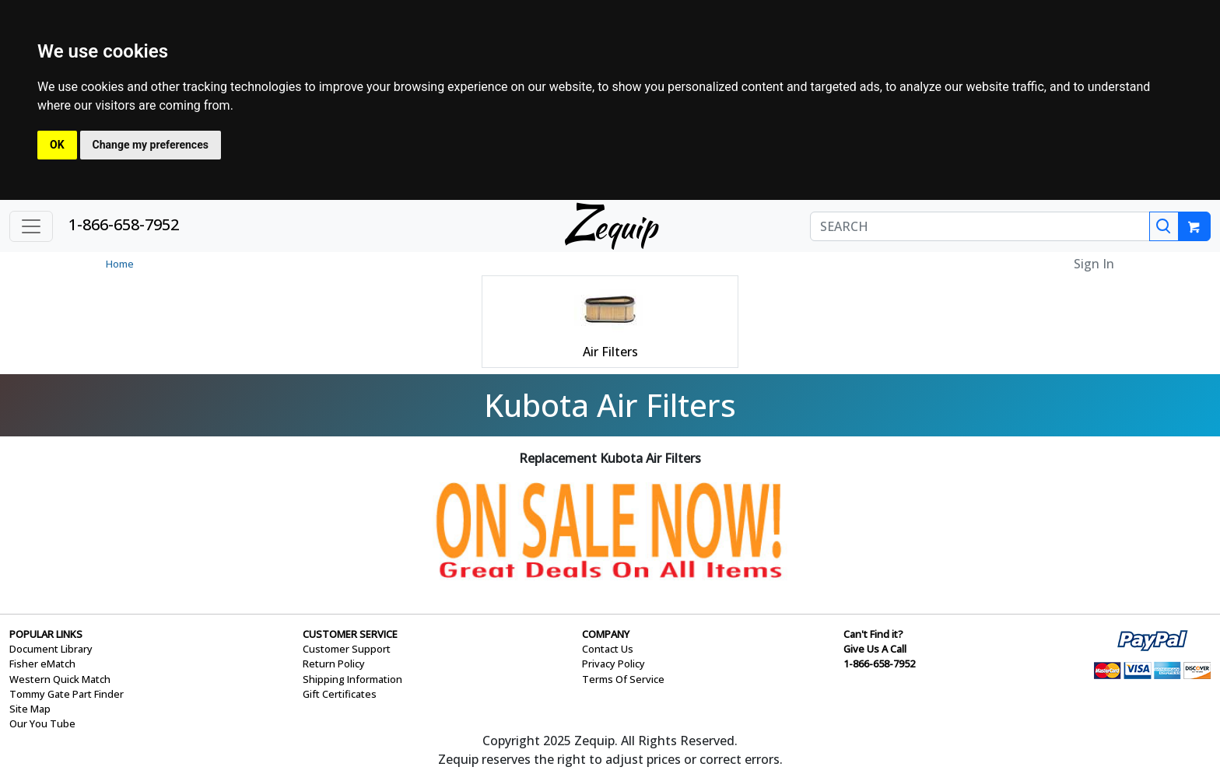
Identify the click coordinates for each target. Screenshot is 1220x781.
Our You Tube (42, 723)
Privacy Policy (613, 664)
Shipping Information (352, 679)
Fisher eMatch (42, 664)
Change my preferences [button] (151, 144)
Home (120, 264)
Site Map (30, 709)
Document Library (51, 649)
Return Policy (334, 664)
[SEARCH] (980, 226)
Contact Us (607, 649)
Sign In (1094, 263)
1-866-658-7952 (123, 224)
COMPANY (605, 634)
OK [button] (57, 144)
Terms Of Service (623, 679)
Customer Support (347, 649)
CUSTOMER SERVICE (350, 634)
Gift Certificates (340, 694)
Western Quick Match (59, 679)
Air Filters (610, 351)
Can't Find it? (873, 634)
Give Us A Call (874, 649)
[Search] (1164, 226)
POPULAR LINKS (45, 634)
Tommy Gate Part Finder (66, 694)
